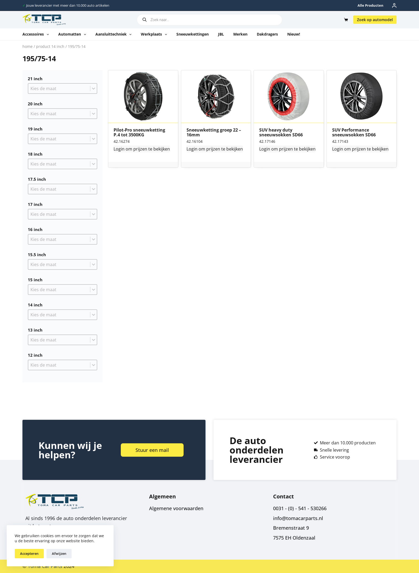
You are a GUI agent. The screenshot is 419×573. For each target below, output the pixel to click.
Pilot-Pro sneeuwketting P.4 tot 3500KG (139, 132)
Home (27, 46)
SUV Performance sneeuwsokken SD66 (354, 132)
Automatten (73, 34)
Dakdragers (267, 34)
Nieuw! (293, 34)
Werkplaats (155, 34)
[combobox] (59, 88)
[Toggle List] (93, 88)
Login (119, 149)
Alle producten (370, 5)
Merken (240, 34)
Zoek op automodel (375, 19)
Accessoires (36, 34)
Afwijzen (59, 553)
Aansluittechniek (114, 34)
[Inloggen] (394, 5)
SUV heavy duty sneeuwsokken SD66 (281, 132)
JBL (221, 34)
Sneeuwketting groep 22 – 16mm (214, 132)
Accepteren (29, 553)
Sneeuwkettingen (192, 34)
